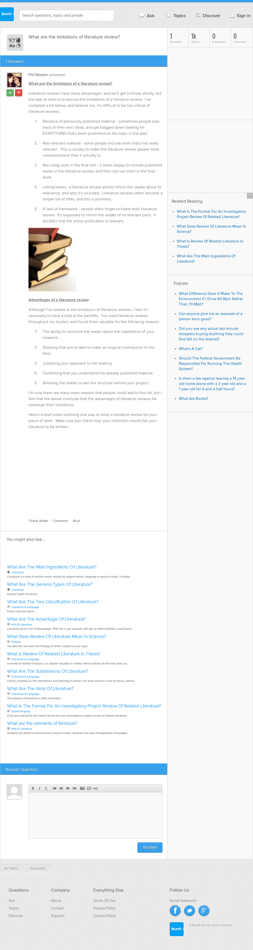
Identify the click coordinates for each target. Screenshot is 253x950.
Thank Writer (38, 521)
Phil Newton (38, 75)
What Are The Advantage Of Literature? (46, 619)
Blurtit (7, 14)
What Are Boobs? (193, 398)
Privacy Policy (104, 908)
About (56, 900)
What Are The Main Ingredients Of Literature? (51, 567)
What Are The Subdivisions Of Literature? (47, 671)
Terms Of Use (104, 900)
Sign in (239, 15)
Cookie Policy (104, 915)
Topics (175, 15)
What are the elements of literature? (42, 723)
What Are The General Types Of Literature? (50, 584)
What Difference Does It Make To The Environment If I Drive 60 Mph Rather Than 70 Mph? (211, 299)
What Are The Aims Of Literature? (40, 689)
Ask (146, 15)
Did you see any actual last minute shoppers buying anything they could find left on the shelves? (211, 334)
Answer (150, 847)
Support (57, 915)
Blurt (76, 521)
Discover (208, 15)
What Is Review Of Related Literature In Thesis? (53, 654)
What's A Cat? (191, 348)
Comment (60, 521)
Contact (57, 908)
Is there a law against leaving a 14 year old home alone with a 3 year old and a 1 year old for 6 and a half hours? (212, 384)
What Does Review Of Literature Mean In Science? (56, 637)
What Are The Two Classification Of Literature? (53, 602)
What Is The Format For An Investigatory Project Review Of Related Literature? (84, 706)
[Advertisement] (64, 554)
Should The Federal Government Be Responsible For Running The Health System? (210, 363)
